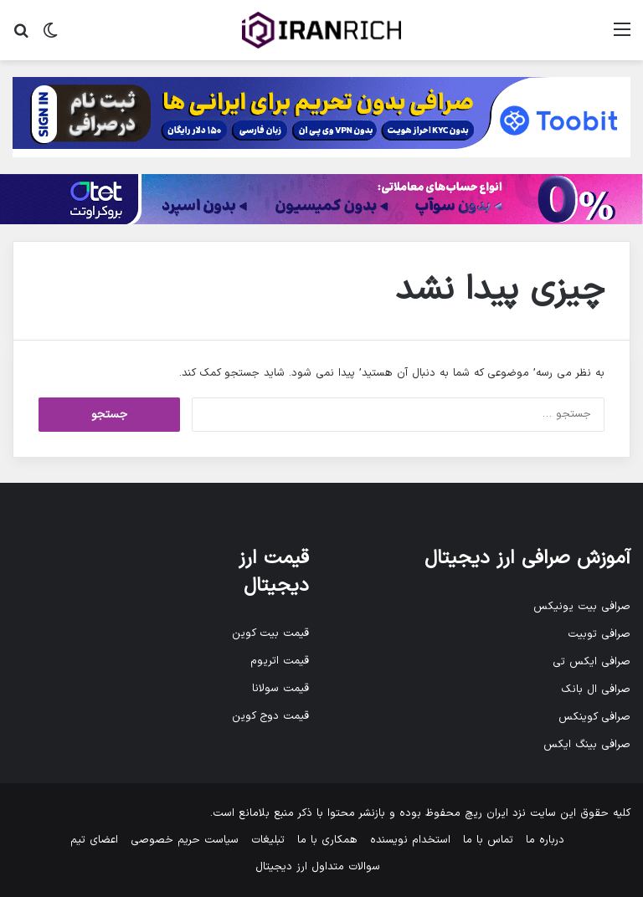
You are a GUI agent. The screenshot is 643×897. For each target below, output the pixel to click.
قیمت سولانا (280, 688)
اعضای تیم (94, 840)
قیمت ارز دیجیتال (274, 572)
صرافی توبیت (599, 634)
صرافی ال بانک (595, 689)
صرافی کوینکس (594, 717)
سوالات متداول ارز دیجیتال (317, 867)
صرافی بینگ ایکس (586, 744)
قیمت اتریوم (279, 661)
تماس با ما (488, 840)
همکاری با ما (327, 840)
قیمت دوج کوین (270, 716)
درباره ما (545, 840)
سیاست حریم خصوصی (185, 840)
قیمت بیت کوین (270, 633)
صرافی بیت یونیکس (581, 606)
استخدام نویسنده (410, 840)
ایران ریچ (486, 813)
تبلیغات (268, 840)
